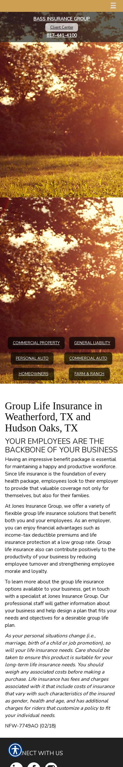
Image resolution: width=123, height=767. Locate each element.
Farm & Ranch (89, 373)
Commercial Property (36, 342)
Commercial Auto (88, 358)
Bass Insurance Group (61, 19)
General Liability (92, 342)
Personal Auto (32, 358)
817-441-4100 (62, 35)
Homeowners (33, 373)
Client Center (61, 27)
